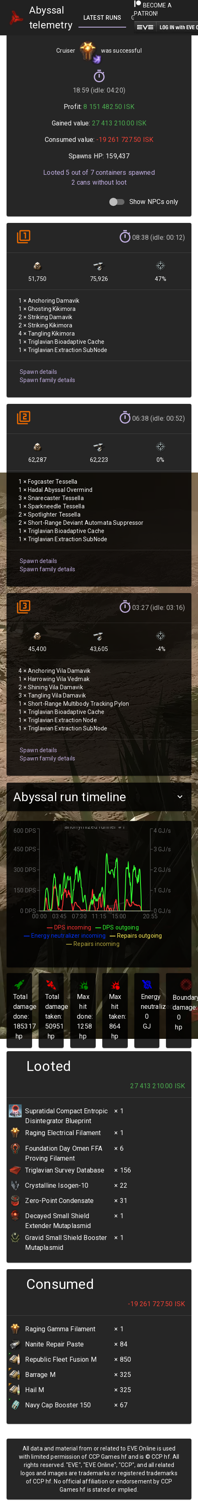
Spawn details (38, 371)
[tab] (102, 18)
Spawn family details (47, 380)
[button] (99, 797)
